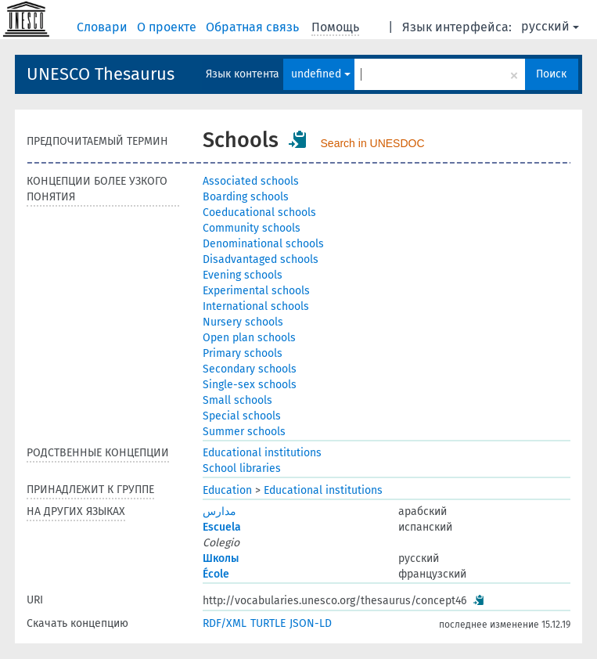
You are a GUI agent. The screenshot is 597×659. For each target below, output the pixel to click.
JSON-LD (311, 623)
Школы (221, 558)
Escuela (222, 527)
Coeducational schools (259, 212)
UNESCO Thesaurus (100, 74)
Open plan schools (249, 337)
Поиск (551, 74)
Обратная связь (254, 27)
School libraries (242, 468)
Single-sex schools (250, 384)
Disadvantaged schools (260, 259)
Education (227, 490)
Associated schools (251, 181)
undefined (321, 74)
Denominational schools (263, 243)
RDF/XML (224, 623)
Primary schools (242, 353)
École (216, 574)
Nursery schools (243, 322)
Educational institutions (262, 452)
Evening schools (242, 275)
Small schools (237, 400)
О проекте (168, 27)
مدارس (219, 511)
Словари (104, 27)
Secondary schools (250, 369)
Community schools (251, 228)
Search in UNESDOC (373, 143)
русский (550, 26)
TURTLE (268, 623)
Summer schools (244, 431)
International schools (256, 306)
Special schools (242, 416)
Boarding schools (246, 196)
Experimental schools (256, 290)
